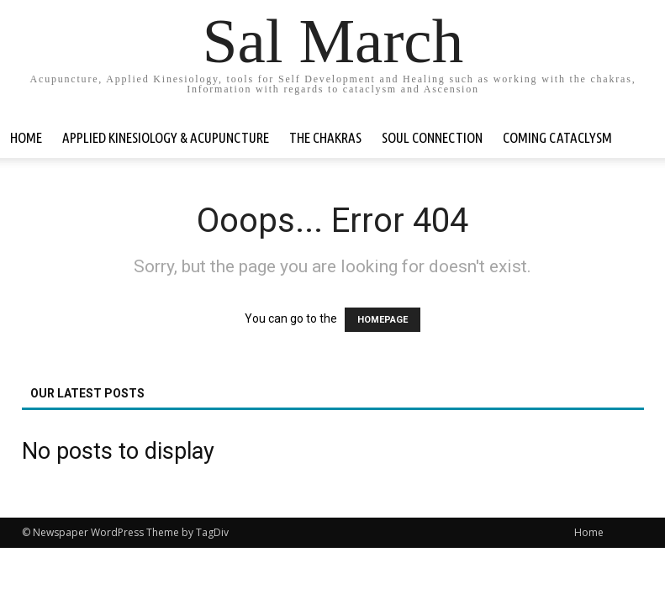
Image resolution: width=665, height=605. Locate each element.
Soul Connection (432, 137)
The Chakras (325, 137)
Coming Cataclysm (557, 137)
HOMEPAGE (382, 319)
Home (26, 137)
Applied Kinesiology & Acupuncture (165, 137)
